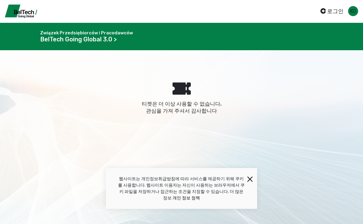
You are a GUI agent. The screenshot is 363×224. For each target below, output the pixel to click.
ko (353, 11)
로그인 (332, 11)
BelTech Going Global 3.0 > (78, 39)
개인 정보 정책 (186, 198)
